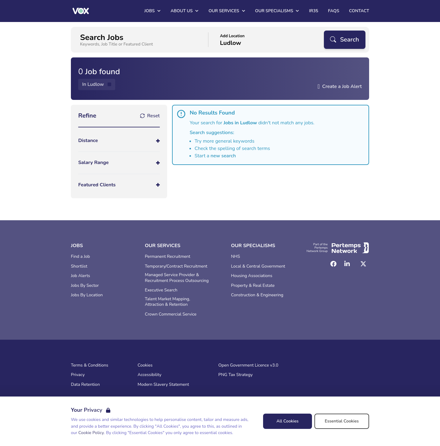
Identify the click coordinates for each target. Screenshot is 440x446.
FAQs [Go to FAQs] (333, 11)
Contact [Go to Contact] (359, 11)
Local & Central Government (258, 266)
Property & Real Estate (253, 285)
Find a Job (80, 256)
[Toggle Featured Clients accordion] (119, 185)
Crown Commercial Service (170, 314)
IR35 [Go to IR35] (313, 11)
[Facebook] (333, 264)
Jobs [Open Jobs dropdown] (152, 11)
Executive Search (161, 290)
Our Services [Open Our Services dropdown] (226, 11)
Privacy (78, 375)
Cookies (145, 365)
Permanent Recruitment (167, 256)
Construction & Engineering (257, 295)
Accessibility (149, 375)
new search (223, 155)
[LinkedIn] (347, 264)
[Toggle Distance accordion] (119, 141)
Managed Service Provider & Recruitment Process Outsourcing (177, 277)
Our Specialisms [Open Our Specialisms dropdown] (277, 11)
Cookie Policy (91, 433)
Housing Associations (251, 276)
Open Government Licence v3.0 (248, 365)
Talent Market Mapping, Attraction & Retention (167, 302)
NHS (235, 256)
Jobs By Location (87, 295)
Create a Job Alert (342, 86)
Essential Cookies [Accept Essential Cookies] (342, 421)
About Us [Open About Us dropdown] (184, 11)
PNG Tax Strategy (235, 375)
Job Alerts (80, 276)
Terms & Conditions (89, 365)
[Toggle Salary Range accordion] (119, 163)
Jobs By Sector (85, 285)
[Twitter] (363, 264)
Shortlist (79, 266)
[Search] (344, 40)
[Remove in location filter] (96, 84)
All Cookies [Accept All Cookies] (288, 421)
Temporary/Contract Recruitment (176, 266)
